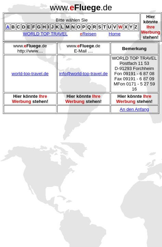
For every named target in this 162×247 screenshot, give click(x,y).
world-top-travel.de (30, 73)
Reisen (88, 33)
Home (115, 33)
